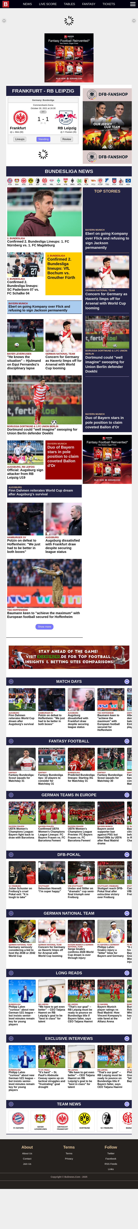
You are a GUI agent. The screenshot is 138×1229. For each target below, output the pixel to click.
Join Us (27, 1204)
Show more (44, 666)
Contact (27, 1198)
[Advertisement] (69, 56)
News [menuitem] (27, 4)
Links (111, 1209)
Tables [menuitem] (69, 4)
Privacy (69, 1198)
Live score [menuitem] (48, 4)
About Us (27, 1193)
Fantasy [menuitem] (88, 4)
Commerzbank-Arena (43, 102)
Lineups (19, 136)
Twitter (110, 1193)
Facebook (110, 1198)
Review (66, 136)
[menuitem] (10, 4)
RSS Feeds (111, 1204)
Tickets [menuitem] (109, 4)
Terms (69, 1193)
